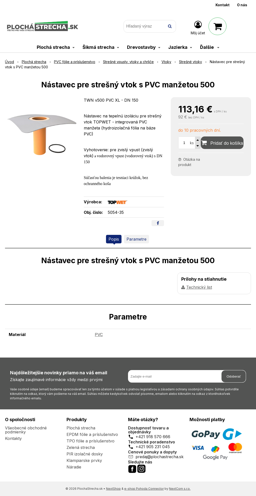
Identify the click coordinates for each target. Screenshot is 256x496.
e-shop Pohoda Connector (144, 488)
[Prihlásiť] (198, 27)
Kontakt (223, 5)
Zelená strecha (80, 447)
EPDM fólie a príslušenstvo (92, 434)
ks (192, 143)
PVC (99, 334)
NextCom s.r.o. (179, 488)
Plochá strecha (80, 427)
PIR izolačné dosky (84, 453)
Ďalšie (209, 47)
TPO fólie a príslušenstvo (90, 440)
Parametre (136, 239)
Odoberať (233, 376)
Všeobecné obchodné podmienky (26, 429)
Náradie (73, 466)
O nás (242, 5)
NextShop (113, 488)
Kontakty (13, 438)
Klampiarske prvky (84, 460)
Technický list (199, 287)
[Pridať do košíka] (222, 142)
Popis (113, 239)
